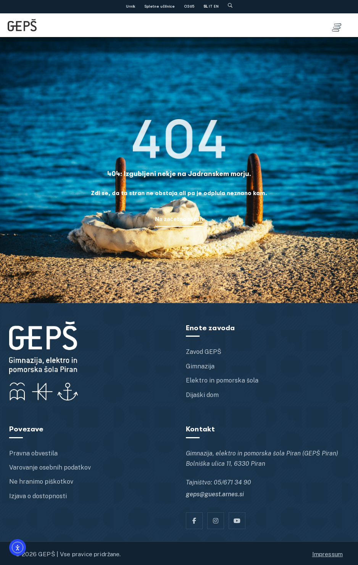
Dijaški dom (202, 395)
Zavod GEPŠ (203, 351)
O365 (189, 6)
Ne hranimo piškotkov (41, 481)
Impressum (327, 553)
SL (205, 6)
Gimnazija (200, 366)
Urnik (130, 6)
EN (216, 6)
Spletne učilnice (159, 6)
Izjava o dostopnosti (38, 496)
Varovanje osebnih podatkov (50, 467)
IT (211, 6)
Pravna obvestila (33, 453)
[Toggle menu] (336, 25)
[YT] (237, 520)
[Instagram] (215, 520)
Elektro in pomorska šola (222, 380)
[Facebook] (194, 520)
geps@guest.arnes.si (215, 494)
